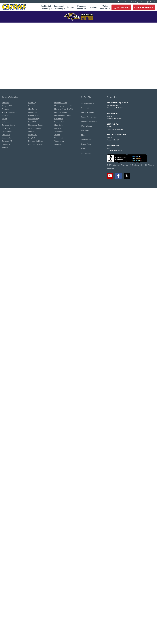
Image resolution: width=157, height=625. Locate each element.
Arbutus (5, 552)
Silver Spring (58, 562)
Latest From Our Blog (78, 439)
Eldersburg (6, 581)
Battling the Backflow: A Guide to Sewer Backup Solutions (109, 460)
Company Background (89, 558)
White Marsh (59, 578)
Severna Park (59, 559)
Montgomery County (35, 562)
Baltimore (5, 559)
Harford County (33, 552)
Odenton (31, 568)
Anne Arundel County (9, 549)
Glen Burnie (32, 546)
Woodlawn (58, 581)
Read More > (36, 261)
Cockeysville (6, 575)
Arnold (4, 555)
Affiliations (85, 567)
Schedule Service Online (133, 60)
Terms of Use (86, 590)
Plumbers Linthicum (35, 578)
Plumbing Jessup (60, 549)
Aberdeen (5, 539)
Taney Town (58, 568)
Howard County (33, 555)
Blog (136, 2)
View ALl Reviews (26, 319)
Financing (144, 2)
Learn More (46, 145)
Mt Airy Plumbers (34, 565)
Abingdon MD (7, 543)
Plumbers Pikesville (35, 581)
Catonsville (6, 571)
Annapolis (5, 546)
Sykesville (58, 565)
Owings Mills (32, 571)
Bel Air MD (6, 565)
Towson (57, 571)
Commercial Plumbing (110, 112)
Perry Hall (31, 575)
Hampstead (32, 549)
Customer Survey (87, 549)
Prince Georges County (62, 552)
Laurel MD (32, 559)
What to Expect (86, 563)
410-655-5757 (121, 7)
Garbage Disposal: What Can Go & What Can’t (129, 489)
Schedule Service (143, 7)
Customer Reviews (14, 239)
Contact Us (129, 2)
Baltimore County (8, 562)
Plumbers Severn (60, 539)
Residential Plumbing (47, 112)
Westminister (59, 575)
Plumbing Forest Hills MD (63, 546)
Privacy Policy (86, 581)
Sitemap (84, 585)
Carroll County (7, 568)
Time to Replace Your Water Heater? (24, 489)
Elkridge (5, 584)
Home (120, 2)
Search (152, 2)
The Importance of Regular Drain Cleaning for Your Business (75, 491)
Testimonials (86, 576)
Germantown (33, 543)
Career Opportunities (89, 554)
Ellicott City (32, 539)
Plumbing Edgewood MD (63, 543)
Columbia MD (7, 578)
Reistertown (58, 555)
